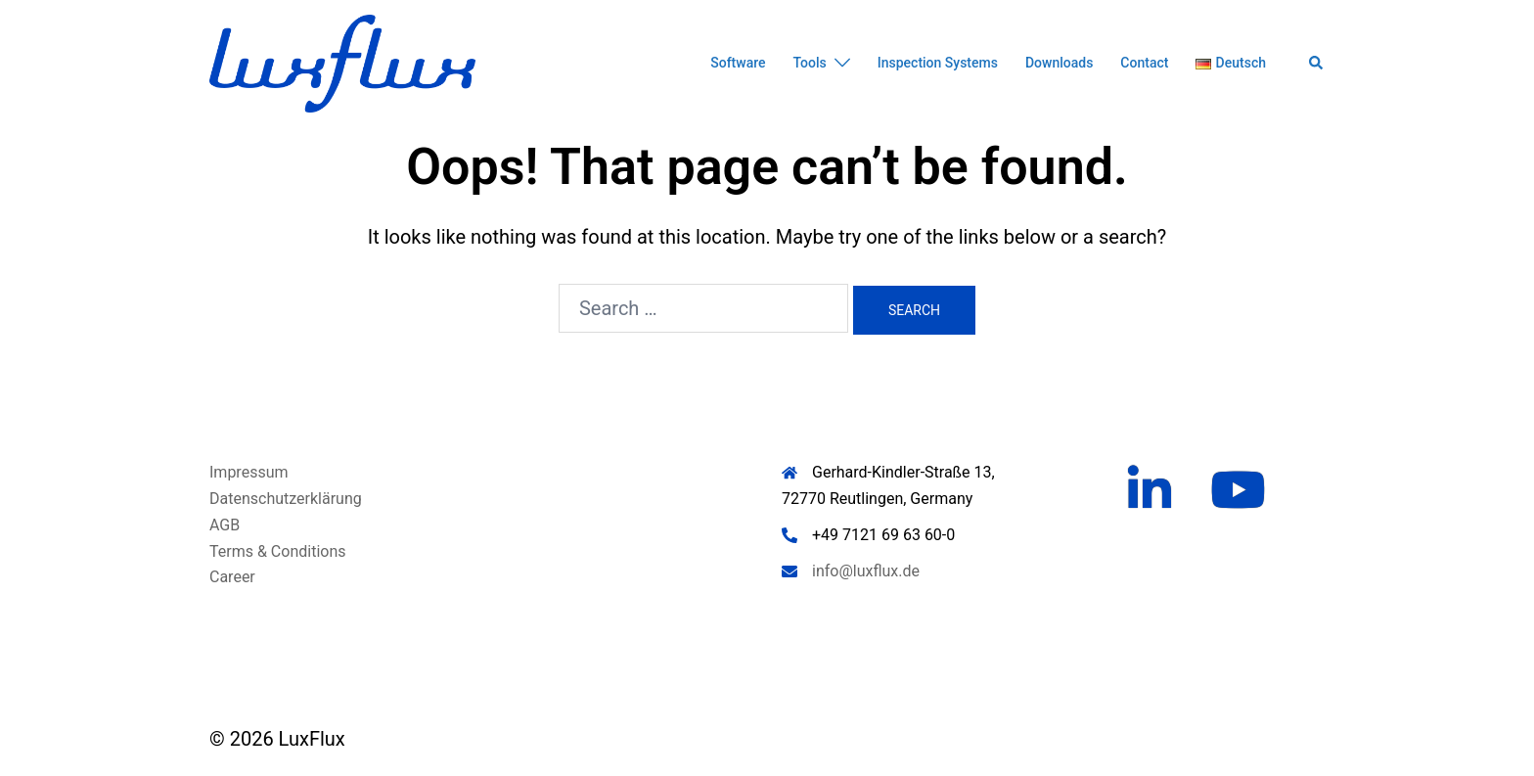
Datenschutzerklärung (285, 498)
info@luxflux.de (866, 571)
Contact (1144, 62)
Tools (810, 62)
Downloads (1059, 62)
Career (232, 577)
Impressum (249, 472)
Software (737, 62)
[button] (1317, 63)
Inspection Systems (938, 62)
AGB (224, 525)
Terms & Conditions (277, 551)
